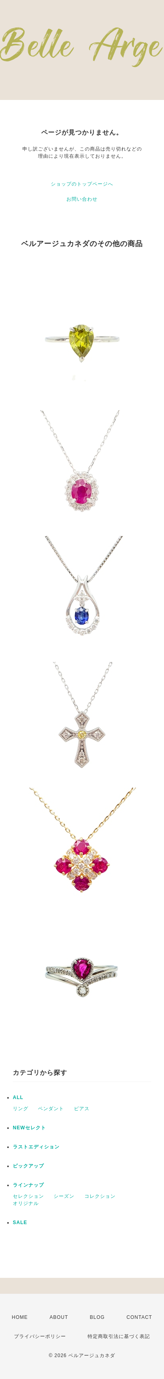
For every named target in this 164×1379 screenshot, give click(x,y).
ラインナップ (28, 1185)
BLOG (97, 1317)
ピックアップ (28, 1166)
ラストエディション (36, 1147)
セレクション (28, 1196)
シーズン (64, 1196)
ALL (18, 1097)
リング (20, 1108)
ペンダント (51, 1108)
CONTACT (139, 1317)
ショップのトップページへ (82, 184)
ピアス (82, 1108)
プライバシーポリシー (40, 1336)
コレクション (100, 1196)
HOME (20, 1317)
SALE (20, 1222)
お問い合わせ (82, 199)
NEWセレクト (29, 1128)
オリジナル (26, 1203)
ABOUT (59, 1317)
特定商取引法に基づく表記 (119, 1336)
